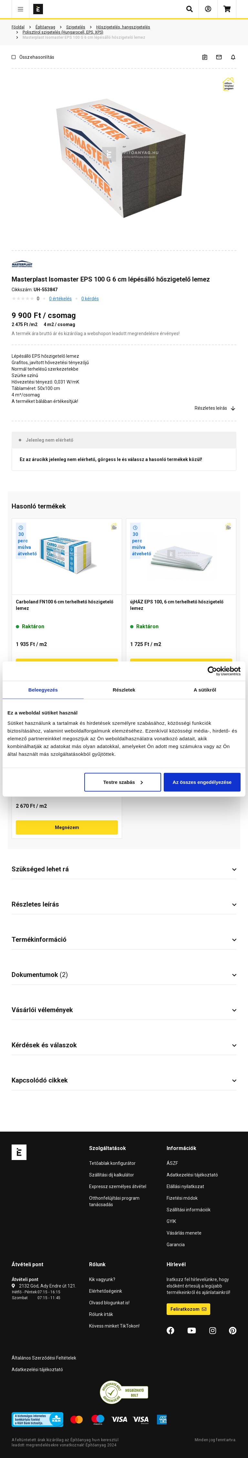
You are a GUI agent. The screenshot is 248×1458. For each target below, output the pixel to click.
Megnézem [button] (67, 827)
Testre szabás (123, 782)
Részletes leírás (215, 408)
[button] (20, 9)
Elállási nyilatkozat (185, 1186)
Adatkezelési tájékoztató (192, 1174)
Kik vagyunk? (102, 1279)
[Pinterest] (232, 1330)
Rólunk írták (101, 1314)
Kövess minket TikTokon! (114, 1326)
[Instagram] (212, 1330)
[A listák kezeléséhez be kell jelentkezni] (209, 57)
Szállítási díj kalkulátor (111, 1174)
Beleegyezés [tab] (43, 690)
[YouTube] (191, 1330)
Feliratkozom (188, 1309)
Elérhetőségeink (105, 1291)
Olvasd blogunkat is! (109, 1302)
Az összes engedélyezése (202, 782)
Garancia (176, 1244)
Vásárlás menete (184, 1233)
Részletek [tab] (124, 690)
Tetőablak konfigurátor (112, 1163)
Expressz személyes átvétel (117, 1186)
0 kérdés (90, 298)
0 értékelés (60, 298)
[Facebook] (170, 1330)
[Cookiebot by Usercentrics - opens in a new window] (212, 671)
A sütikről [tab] (205, 690)
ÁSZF (172, 1163)
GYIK (171, 1221)
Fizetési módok (182, 1198)
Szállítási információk (189, 1209)
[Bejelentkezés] (208, 9)
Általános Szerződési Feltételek (44, 1357)
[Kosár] (226, 9)
